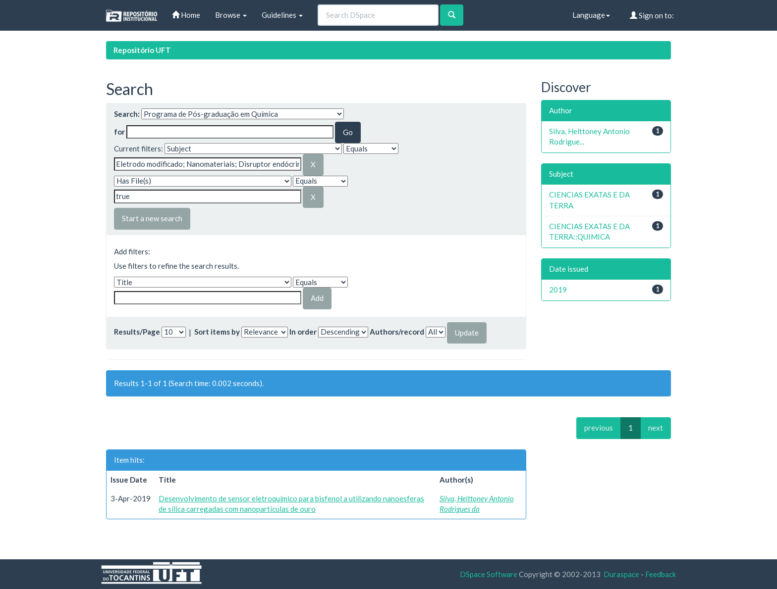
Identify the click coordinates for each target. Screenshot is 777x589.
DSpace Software (488, 574)
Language (591, 14)
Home (186, 14)
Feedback (660, 574)
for (119, 131)
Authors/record (397, 331)
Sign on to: (652, 15)
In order (303, 331)
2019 (558, 289)
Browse (231, 14)
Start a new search (152, 218)
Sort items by (217, 331)
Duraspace (621, 574)
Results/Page (137, 331)
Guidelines (282, 14)
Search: (127, 113)
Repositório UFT (142, 50)
